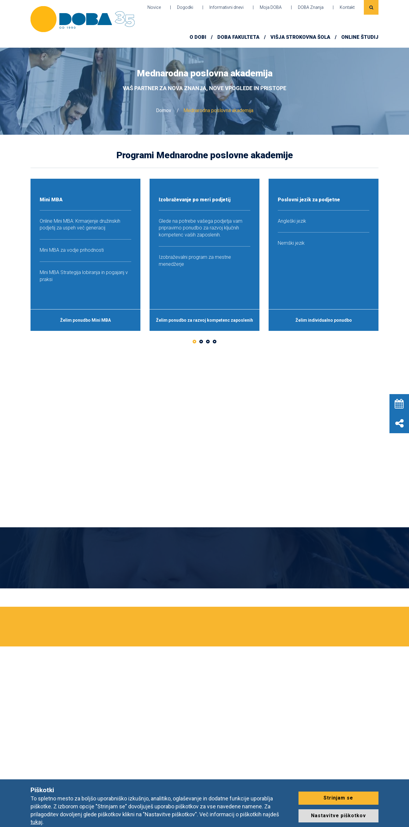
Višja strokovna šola (300, 37)
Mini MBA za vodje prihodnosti (72, 250)
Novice (154, 7)
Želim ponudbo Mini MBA (85, 320)
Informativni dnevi (226, 7)
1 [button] (194, 341)
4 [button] (214, 341)
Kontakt (347, 7)
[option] (85, 255)
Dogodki (185, 7)
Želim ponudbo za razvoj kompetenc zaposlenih (204, 320)
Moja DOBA (271, 7)
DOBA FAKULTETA (238, 37)
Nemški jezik (291, 243)
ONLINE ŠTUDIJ (359, 37)
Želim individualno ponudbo (323, 320)
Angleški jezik (292, 221)
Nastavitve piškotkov (338, 815)
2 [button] (201, 341)
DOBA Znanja (311, 7)
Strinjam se (338, 798)
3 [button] (208, 341)
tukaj (36, 822)
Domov (163, 110)
